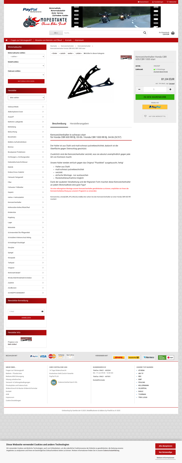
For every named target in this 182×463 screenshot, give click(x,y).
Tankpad (11, 263)
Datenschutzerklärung (111, 450)
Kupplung (11, 217)
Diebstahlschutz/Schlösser (17, 162)
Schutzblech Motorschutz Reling (19, 237)
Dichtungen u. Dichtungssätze (19, 157)
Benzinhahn (12, 137)
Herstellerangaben (79, 123)
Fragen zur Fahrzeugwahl (15, 370)
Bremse (10, 147)
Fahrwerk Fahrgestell (15, 177)
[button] (143, 2)
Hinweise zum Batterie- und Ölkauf (48, 40)
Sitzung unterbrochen (13, 379)
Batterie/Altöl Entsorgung (15, 376)
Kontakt (68, 40)
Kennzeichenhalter (14, 202)
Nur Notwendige (165, 452)
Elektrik (10, 167)
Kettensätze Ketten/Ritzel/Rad (19, 207)
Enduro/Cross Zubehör (16, 172)
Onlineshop (66, 410)
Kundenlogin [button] (157, 2)
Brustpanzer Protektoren (16, 152)
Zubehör (11, 283)
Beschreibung (59, 123)
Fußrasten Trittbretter (15, 187)
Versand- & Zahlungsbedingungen (18, 382)
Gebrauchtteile (13, 107)
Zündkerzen (12, 288)
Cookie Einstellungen (13, 400)
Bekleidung (12, 127)
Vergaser (11, 268)
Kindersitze (12, 212)
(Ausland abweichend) (161, 72)
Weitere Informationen (165, 458)
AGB (7, 394)
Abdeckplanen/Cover (15, 112)
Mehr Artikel (12, 344)
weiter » (70, 53)
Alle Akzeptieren (165, 446)
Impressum (79, 40)
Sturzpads (11, 258)
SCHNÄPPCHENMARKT (16, 293)
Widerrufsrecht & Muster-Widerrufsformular (21, 388)
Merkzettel (171, 2)
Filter (9, 182)
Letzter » (79, 53)
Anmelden (26, 318)
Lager (10, 222)
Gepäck (10, 192)
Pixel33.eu (111, 410)
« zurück (62, 53)
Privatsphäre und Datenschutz (16, 385)
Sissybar (11, 247)
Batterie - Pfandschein (14, 373)
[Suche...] (56, 33)
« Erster (54, 53)
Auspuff (11, 117)
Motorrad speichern (26, 81)
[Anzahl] (155, 89)
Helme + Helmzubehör (16, 197)
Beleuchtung (12, 132)
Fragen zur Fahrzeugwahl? (21, 40)
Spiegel (10, 253)
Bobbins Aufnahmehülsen (17, 142)
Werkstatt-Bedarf (14, 273)
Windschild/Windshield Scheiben (20, 278)
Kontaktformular (99, 380)
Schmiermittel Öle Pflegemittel (19, 232)
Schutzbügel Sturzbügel (16, 243)
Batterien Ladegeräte (15, 122)
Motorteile (11, 227)
